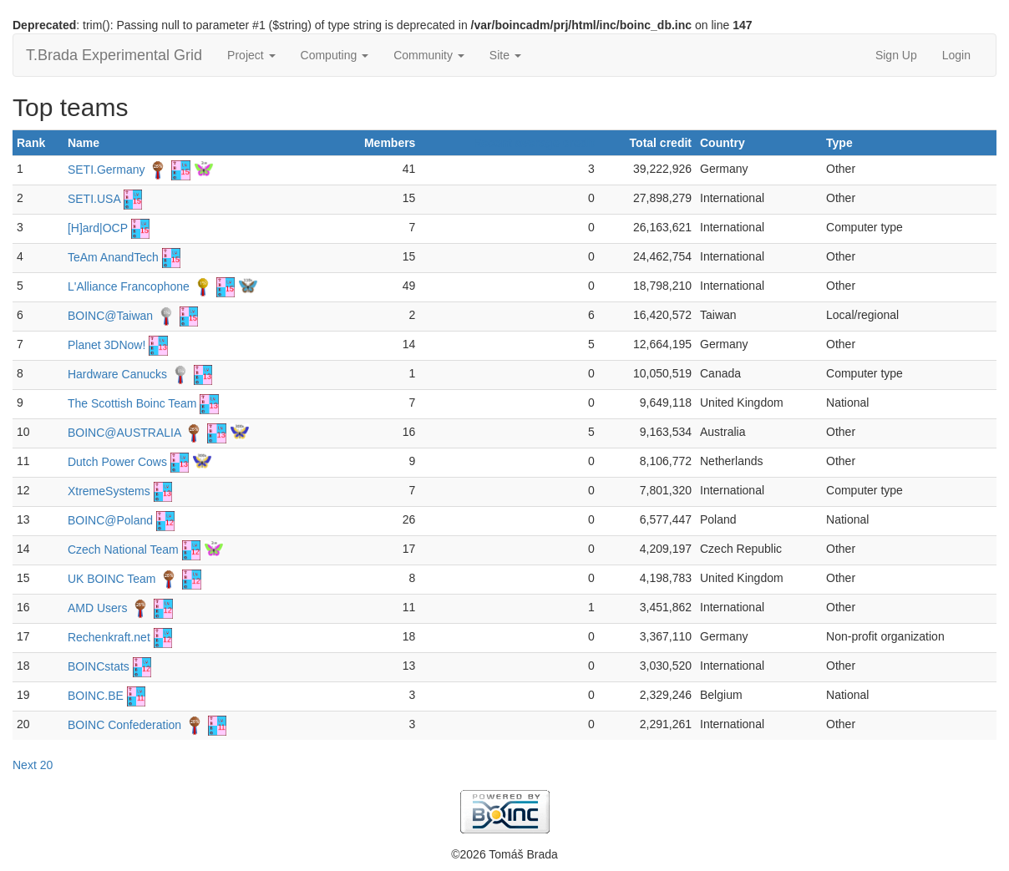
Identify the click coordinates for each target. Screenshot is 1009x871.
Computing (335, 55)
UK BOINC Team (112, 578)
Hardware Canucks (117, 374)
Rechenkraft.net (109, 637)
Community (428, 55)
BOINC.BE (96, 695)
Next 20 (33, 765)
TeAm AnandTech (113, 257)
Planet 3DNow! (106, 345)
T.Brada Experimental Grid (114, 55)
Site (505, 55)
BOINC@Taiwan (110, 315)
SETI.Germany (106, 169)
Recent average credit (534, 142)
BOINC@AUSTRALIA (124, 432)
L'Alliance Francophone (129, 286)
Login (956, 55)
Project (251, 55)
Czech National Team (123, 549)
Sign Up (896, 55)
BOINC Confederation (124, 725)
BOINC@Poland (110, 520)
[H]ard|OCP (98, 228)
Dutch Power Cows (117, 461)
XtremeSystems (109, 491)
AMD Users (98, 608)
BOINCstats (98, 666)
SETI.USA (94, 198)
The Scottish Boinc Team (132, 403)
